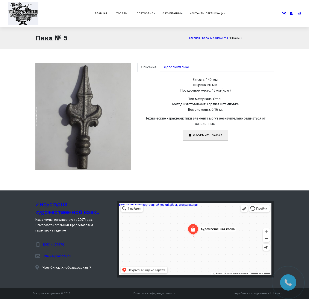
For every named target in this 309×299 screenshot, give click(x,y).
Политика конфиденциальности (154, 293)
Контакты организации (208, 13)
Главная (101, 13)
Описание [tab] (148, 67)
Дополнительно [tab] (176, 67)
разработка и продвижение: (257, 293)
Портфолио (145, 13)
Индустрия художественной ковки (67, 208)
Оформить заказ (205, 135)
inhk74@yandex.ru (57, 256)
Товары (122, 13)
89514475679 (53, 245)
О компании (171, 13)
